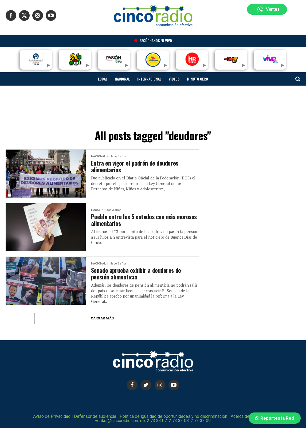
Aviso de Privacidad (51, 417)
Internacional (149, 79)
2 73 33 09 (201, 421)
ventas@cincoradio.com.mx (120, 421)
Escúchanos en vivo (153, 40)
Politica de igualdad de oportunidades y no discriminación (173, 417)
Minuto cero (197, 79)
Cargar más (102, 319)
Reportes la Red (274, 418)
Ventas (268, 9)
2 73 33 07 (157, 421)
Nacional (122, 79)
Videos (174, 79)
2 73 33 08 (179, 421)
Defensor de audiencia (95, 417)
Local (102, 79)
